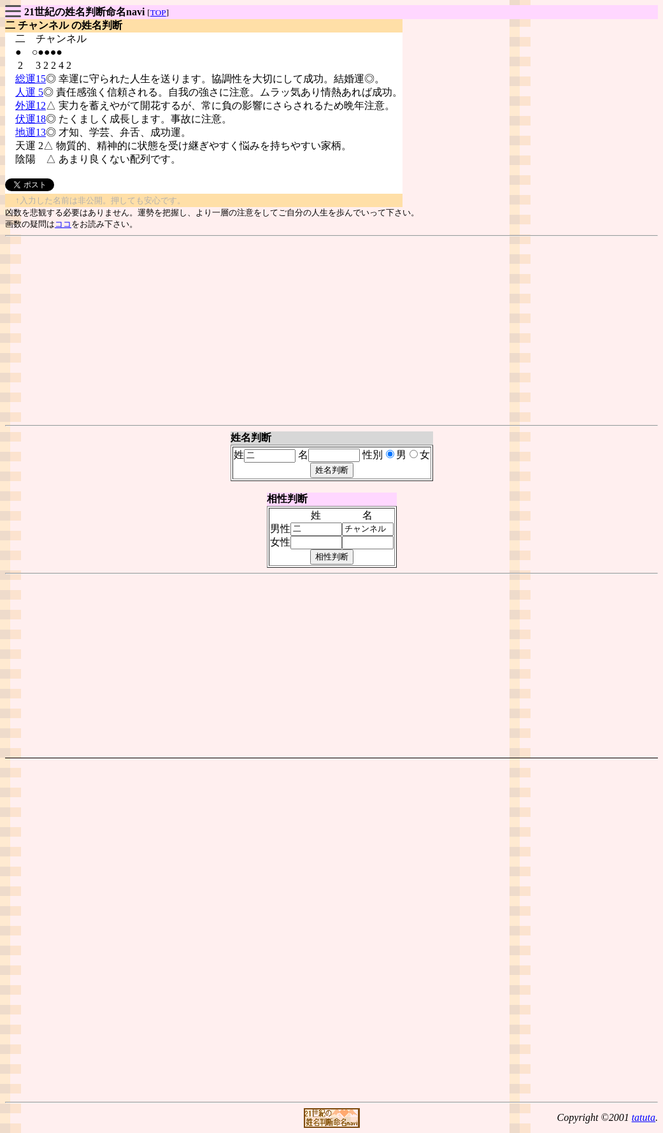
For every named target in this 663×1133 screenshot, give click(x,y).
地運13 (30, 132)
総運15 (30, 78)
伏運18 (30, 118)
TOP (158, 12)
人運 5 (29, 92)
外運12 (30, 105)
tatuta (643, 1117)
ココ (63, 224)
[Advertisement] (331, 331)
